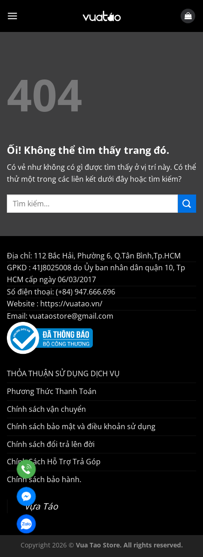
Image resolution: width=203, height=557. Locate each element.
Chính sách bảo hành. (44, 479)
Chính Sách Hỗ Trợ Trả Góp (54, 462)
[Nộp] (187, 203)
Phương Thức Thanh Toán (51, 391)
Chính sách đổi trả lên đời (51, 444)
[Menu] (12, 16)
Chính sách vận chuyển (46, 409)
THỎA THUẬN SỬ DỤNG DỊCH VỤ (63, 373)
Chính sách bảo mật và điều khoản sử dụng (81, 426)
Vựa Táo (41, 506)
